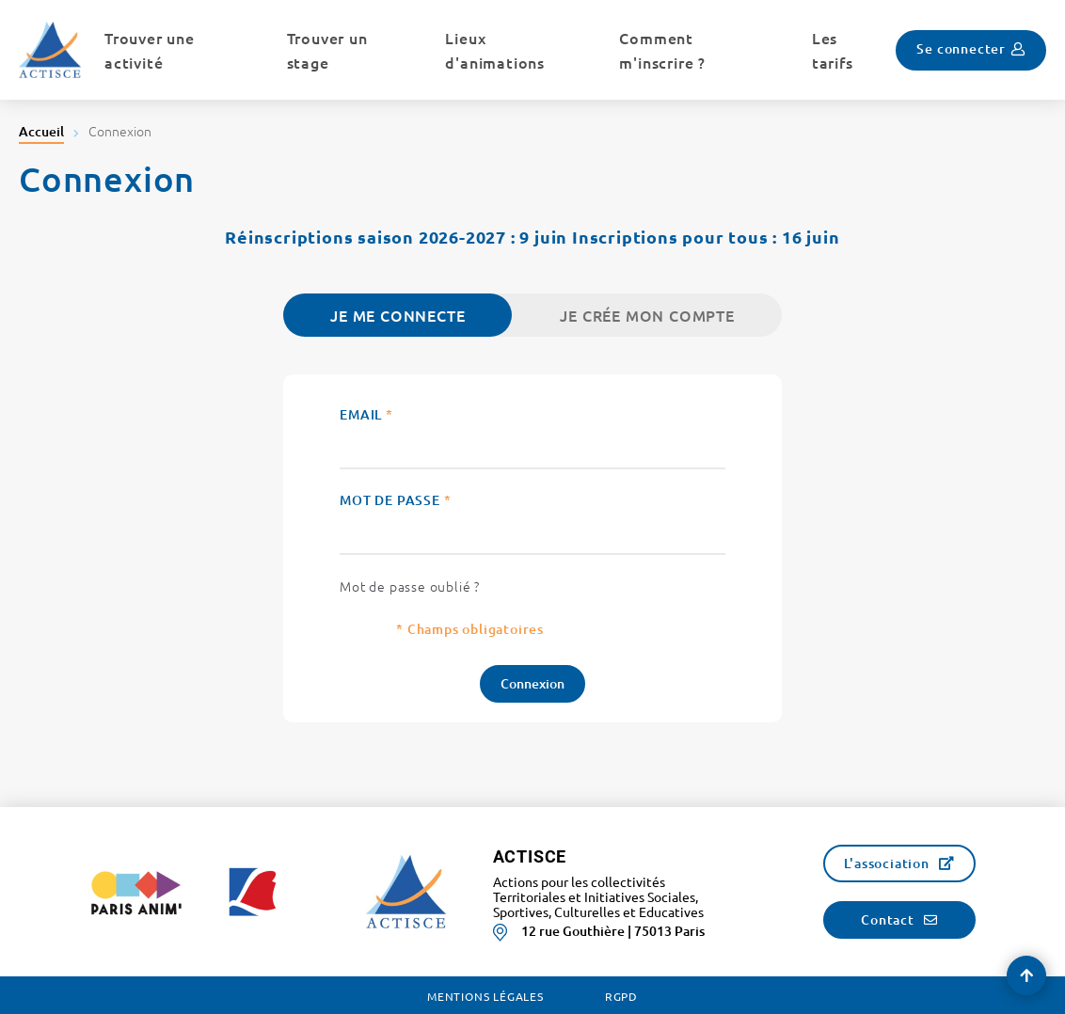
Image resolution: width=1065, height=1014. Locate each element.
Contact (887, 919)
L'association (886, 863)
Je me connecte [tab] (397, 315)
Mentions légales (485, 996)
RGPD (621, 996)
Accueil (41, 131)
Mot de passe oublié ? (410, 586)
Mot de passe (395, 500)
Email (366, 414)
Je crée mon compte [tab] (647, 315)
